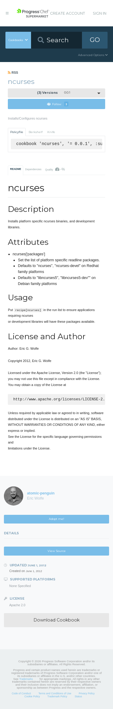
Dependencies (33, 169)
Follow (57, 104)
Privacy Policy (87, 694)
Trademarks (26, 679)
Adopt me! (56, 519)
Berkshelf (35, 132)
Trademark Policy (57, 697)
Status (78, 697)
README (15, 169)
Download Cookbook (56, 620)
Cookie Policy (32, 697)
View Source (57, 551)
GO (95, 39)
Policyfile (16, 132)
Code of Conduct (21, 694)
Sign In (99, 13)
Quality (55, 169)
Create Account (67, 13)
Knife (51, 132)
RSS (13, 72)
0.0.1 (53, 93)
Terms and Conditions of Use (54, 694)
